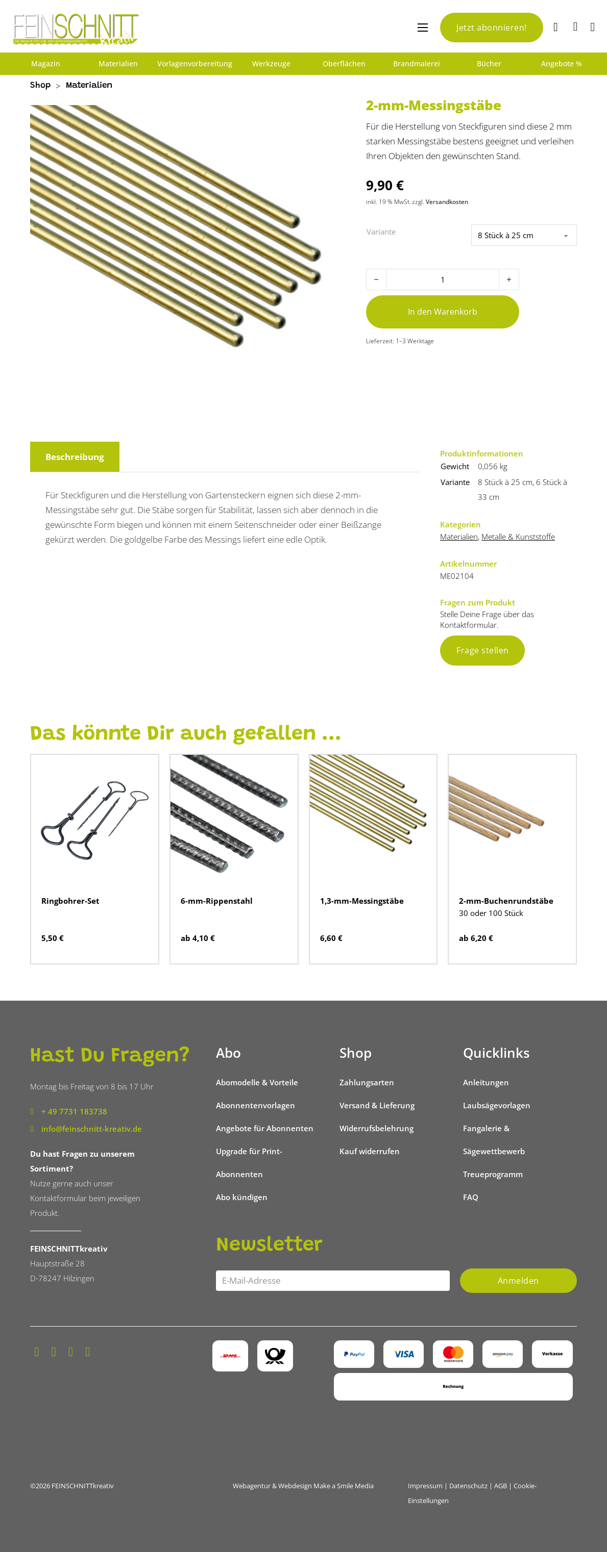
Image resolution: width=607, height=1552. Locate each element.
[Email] (333, 1280)
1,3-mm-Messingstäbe (362, 901)
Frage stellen (482, 650)
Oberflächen (344, 63)
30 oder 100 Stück (491, 913)
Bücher (489, 63)
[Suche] (557, 27)
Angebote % (561, 63)
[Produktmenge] (442, 279)
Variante (381, 231)
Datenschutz (468, 1485)
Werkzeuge (271, 63)
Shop (40, 86)
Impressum (425, 1485)
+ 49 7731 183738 (74, 1111)
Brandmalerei (416, 63)
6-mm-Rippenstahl (217, 901)
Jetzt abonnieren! (491, 27)
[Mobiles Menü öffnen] (423, 27)
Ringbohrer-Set (70, 901)
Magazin (45, 63)
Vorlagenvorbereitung (194, 63)
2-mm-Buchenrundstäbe (506, 901)
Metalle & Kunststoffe (518, 536)
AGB (500, 1485)
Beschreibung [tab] (74, 457)
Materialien (118, 63)
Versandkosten (447, 202)
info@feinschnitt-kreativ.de (91, 1129)
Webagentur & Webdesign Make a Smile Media (303, 1485)
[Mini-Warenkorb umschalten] (575, 26)
